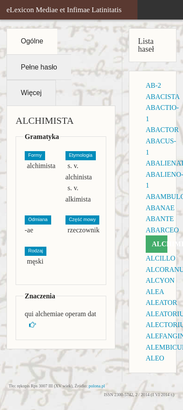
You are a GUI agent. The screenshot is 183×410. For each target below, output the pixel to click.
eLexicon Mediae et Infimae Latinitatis (64, 10)
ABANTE (160, 218)
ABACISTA (163, 96)
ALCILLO (160, 258)
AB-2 (153, 85)
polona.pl (97, 386)
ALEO (155, 358)
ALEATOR (161, 302)
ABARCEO (162, 230)
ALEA (155, 291)
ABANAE (160, 208)
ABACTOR (162, 129)
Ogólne (32, 41)
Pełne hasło (39, 67)
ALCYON (160, 280)
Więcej (31, 92)
